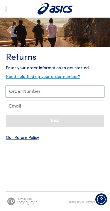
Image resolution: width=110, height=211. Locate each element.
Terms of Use (76, 201)
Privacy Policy (94, 201)
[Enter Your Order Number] (55, 92)
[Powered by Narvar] (22, 201)
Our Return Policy (22, 138)
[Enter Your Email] (55, 106)
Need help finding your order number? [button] (43, 77)
